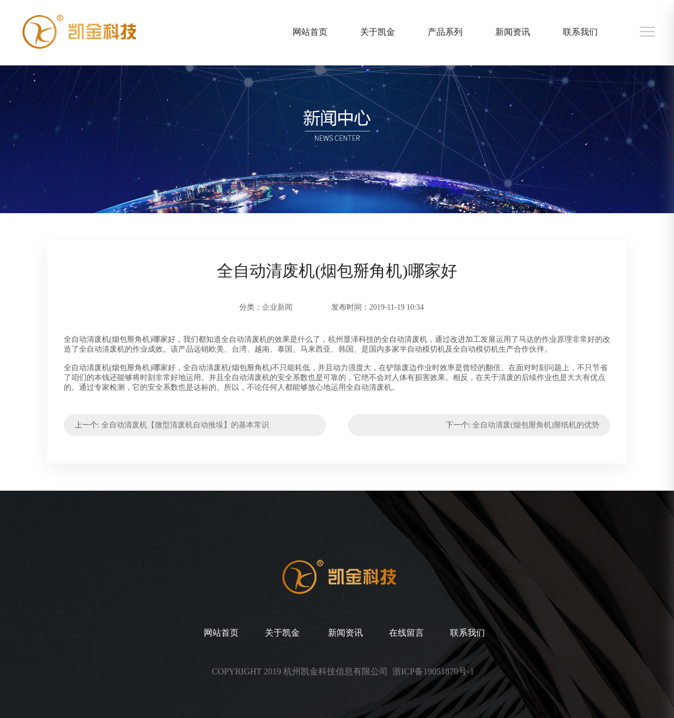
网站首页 (310, 32)
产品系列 (445, 32)
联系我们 (580, 32)
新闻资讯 (512, 32)
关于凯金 (377, 32)
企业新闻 (277, 307)
